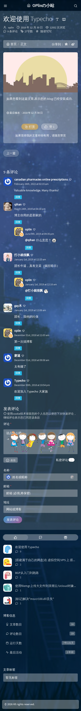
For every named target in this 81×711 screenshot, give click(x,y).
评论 (7, 424)
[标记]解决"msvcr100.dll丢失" (34, 599)
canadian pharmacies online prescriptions (41, 179)
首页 (11, 44)
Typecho (19, 381)
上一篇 (11, 153)
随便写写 (46, 31)
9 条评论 (12, 31)
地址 (6, 502)
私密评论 (62, 460)
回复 (18, 197)
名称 (7, 470)
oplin (11, 27)
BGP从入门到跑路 (27, 573)
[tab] (15, 537)
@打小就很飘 (34, 290)
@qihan (30, 240)
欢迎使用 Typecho (27, 547)
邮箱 (7, 486)
